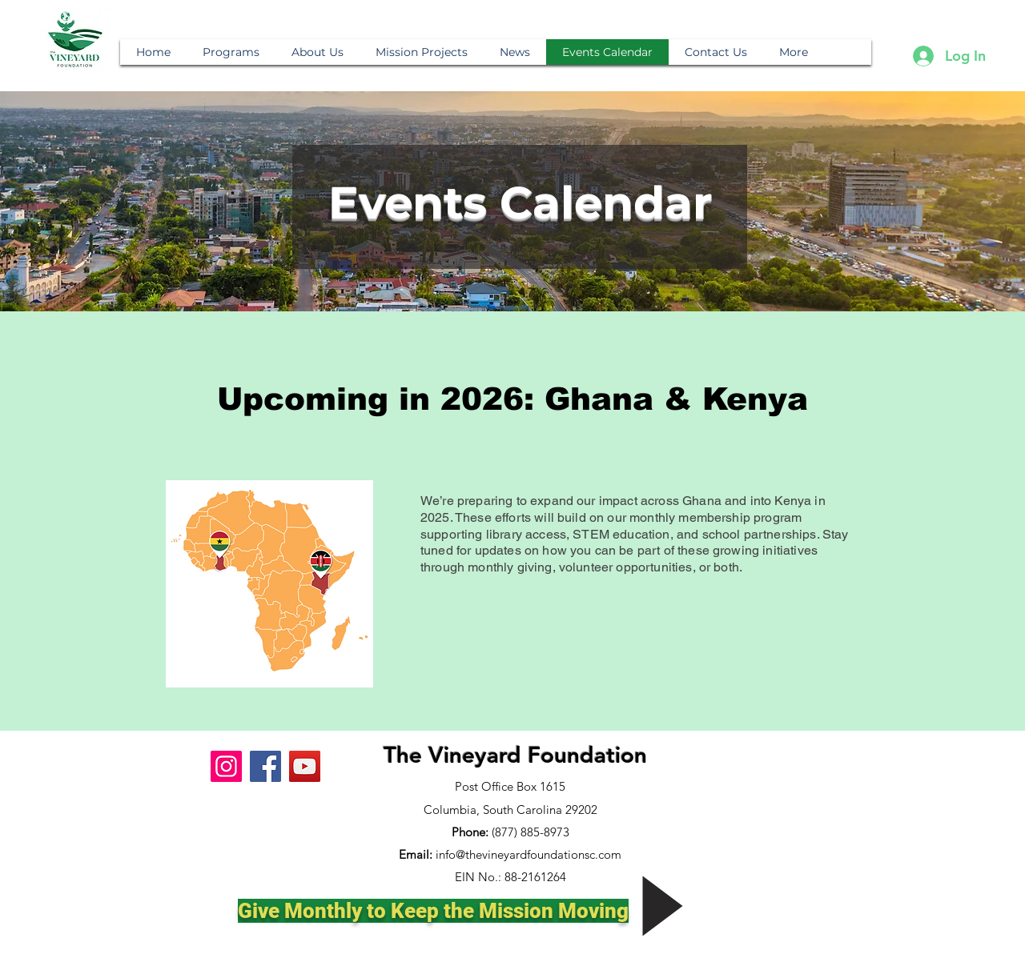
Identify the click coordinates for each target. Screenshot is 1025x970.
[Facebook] (265, 766)
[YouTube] (304, 766)
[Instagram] (226, 766)
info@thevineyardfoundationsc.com (528, 854)
